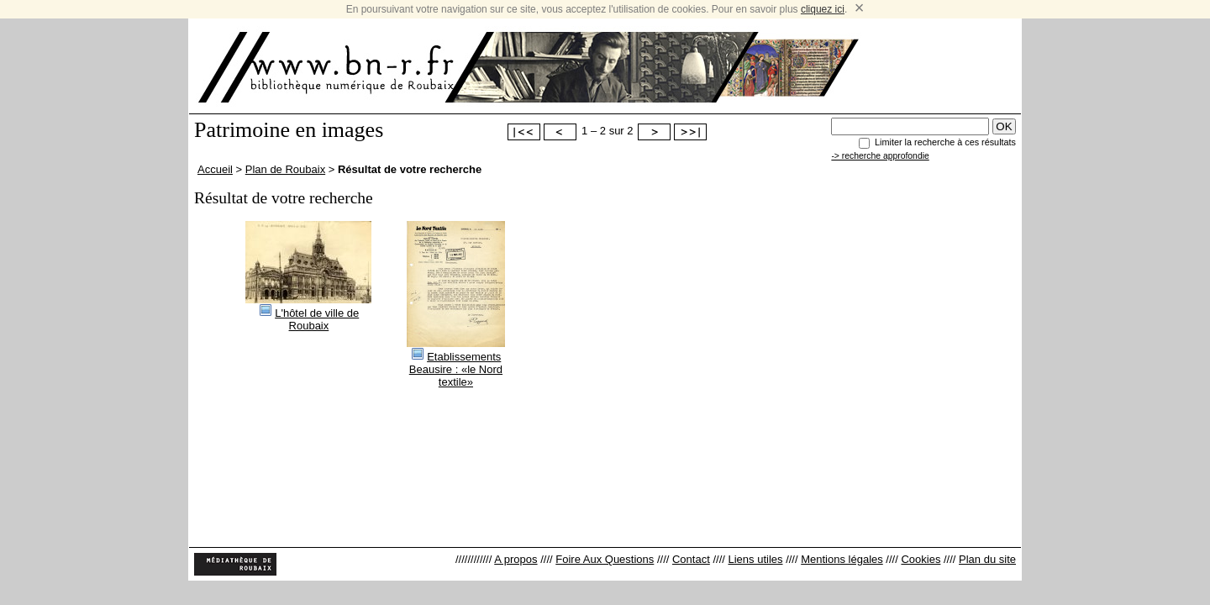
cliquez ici (822, 9)
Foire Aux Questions (604, 559)
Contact (691, 559)
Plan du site (987, 559)
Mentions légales (842, 559)
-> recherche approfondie (880, 155)
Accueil (215, 169)
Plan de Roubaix (285, 169)
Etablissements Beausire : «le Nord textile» (455, 369)
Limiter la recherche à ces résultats (945, 142)
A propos (515, 559)
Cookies (920, 559)
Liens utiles (755, 559)
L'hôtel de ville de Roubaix (317, 319)
